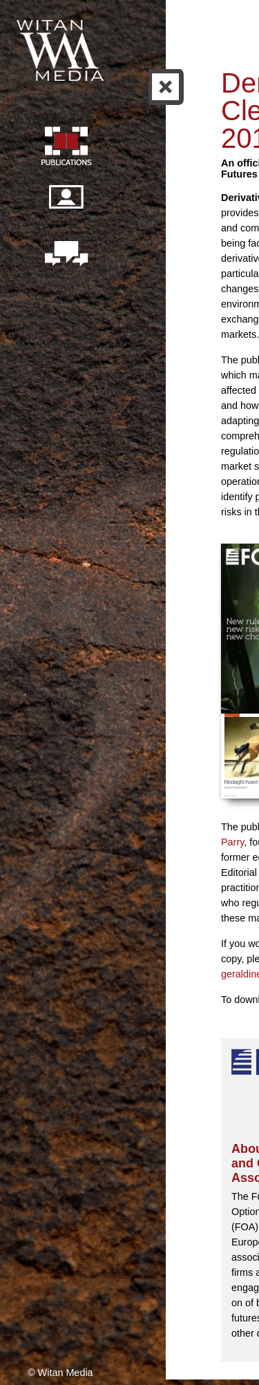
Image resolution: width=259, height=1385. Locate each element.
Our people (66, 204)
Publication (66, 147)
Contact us (66, 254)
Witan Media (61, 48)
